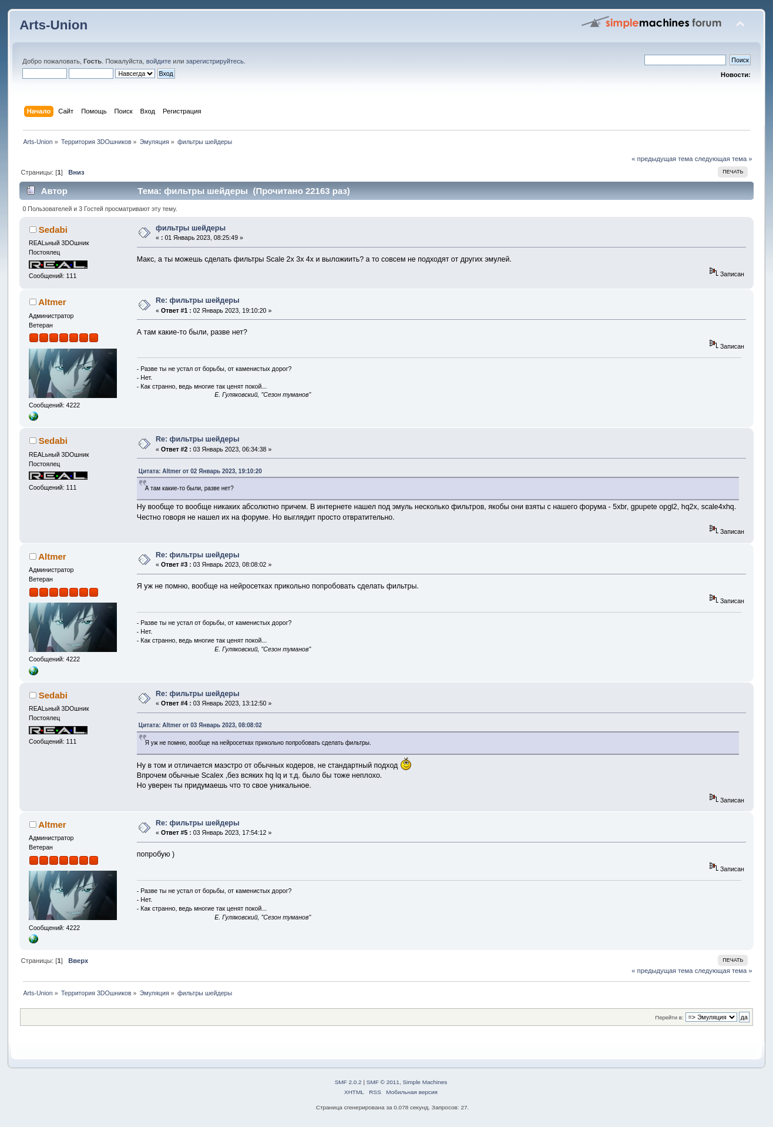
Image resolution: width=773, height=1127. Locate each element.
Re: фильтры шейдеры (198, 300)
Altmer (52, 302)
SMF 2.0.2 (348, 1082)
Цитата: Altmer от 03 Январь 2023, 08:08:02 (200, 725)
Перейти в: (669, 1017)
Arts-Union (53, 25)
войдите (158, 61)
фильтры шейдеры (191, 228)
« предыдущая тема (662, 158)
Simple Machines (424, 1082)
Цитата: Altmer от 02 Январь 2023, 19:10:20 (200, 471)
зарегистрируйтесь (215, 61)
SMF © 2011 (383, 1082)
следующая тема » (723, 158)
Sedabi (53, 230)
